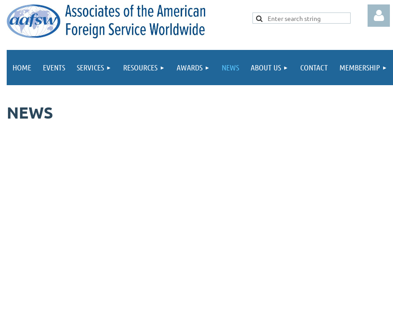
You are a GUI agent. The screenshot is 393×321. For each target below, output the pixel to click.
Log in (379, 15)
